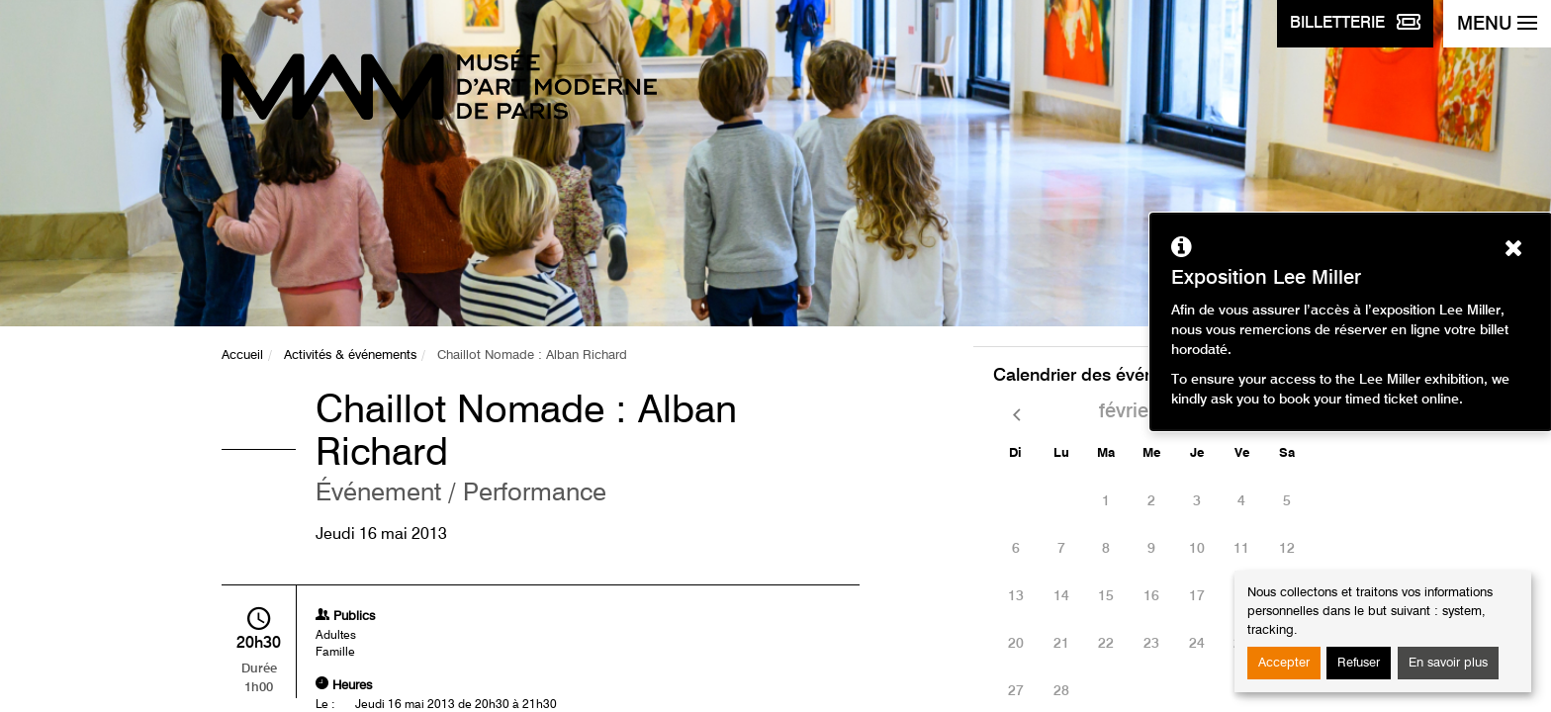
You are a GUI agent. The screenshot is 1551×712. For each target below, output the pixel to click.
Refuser (1358, 663)
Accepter (1284, 663)
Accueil (242, 355)
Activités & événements (350, 355)
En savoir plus (1448, 663)
